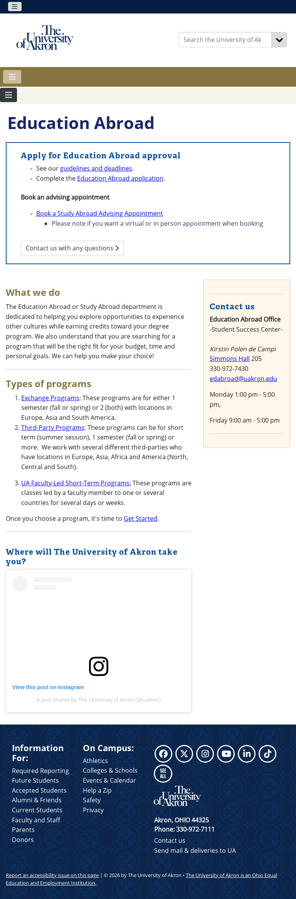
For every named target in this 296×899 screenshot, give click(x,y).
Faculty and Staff (36, 820)
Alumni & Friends (37, 800)
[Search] (279, 39)
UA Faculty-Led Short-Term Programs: (76, 483)
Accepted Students (39, 790)
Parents (23, 829)
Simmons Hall (230, 358)
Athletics (95, 760)
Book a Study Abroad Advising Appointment (99, 213)
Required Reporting (40, 770)
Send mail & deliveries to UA (195, 850)
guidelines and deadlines (96, 168)
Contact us (169, 840)
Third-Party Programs (52, 427)
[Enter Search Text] (225, 39)
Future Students (35, 780)
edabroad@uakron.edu (243, 378)
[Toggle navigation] (15, 6)
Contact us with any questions (72, 248)
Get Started (140, 518)
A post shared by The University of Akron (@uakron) (99, 700)
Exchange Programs (50, 398)
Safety (92, 800)
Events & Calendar (109, 780)
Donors (23, 839)
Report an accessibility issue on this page (52, 875)
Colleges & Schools (110, 770)
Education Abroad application (120, 178)
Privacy (93, 810)
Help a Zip (97, 790)
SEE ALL (163, 773)
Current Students (37, 810)
